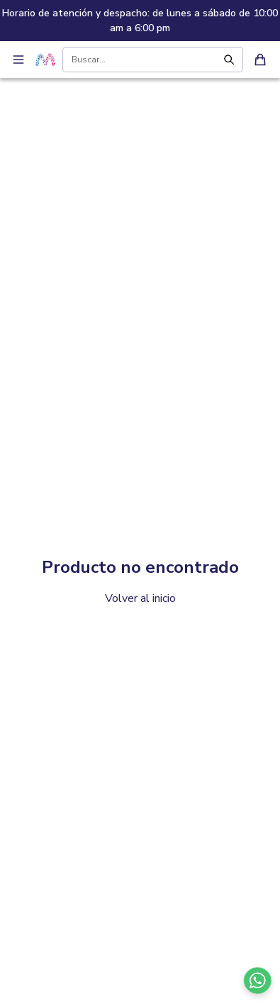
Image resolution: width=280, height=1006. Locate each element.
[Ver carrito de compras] (260, 59)
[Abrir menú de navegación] (18, 59)
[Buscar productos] (142, 59)
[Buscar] (231, 59)
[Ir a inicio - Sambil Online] (45, 59)
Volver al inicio (140, 598)
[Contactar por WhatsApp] (257, 980)
